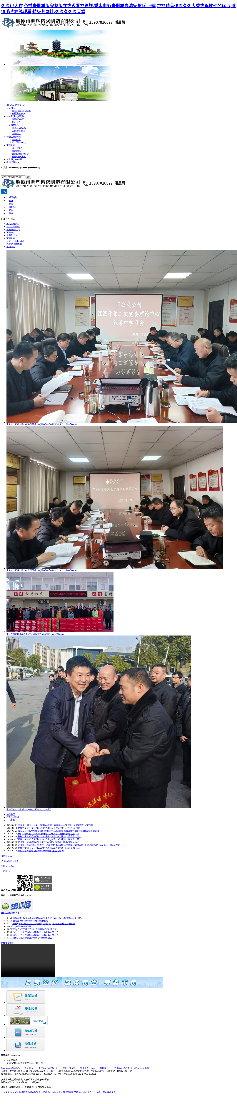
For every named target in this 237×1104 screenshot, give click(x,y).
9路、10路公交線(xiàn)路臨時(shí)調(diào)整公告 (36, 932)
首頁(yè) (13, 197)
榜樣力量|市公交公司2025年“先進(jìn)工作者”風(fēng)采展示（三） (49, 848)
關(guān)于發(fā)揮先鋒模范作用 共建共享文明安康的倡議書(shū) (48, 833)
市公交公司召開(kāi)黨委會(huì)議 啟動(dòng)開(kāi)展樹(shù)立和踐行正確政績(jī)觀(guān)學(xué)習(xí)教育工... (70, 845)
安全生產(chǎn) (13, 137)
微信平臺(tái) (12, 162)
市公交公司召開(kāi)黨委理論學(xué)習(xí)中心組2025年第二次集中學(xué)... (42, 424)
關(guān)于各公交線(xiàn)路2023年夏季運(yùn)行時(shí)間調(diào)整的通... (47, 918)
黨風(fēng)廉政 (19, 156)
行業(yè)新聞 (18, 119)
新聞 (11, 204)
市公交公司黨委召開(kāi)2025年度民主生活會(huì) (41, 851)
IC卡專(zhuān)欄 (14, 159)
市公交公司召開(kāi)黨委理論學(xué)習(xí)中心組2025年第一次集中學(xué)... (42, 570)
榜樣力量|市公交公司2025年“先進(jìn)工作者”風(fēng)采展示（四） (49, 839)
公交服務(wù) (12, 125)
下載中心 (16, 133)
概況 (11, 200)
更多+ (18, 913)
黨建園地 (10, 145)
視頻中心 (10, 246)
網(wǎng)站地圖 (141, 1068)
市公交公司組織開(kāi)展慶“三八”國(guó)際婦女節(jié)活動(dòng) (48, 842)
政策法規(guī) (18, 113)
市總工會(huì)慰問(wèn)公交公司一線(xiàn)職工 (28, 809)
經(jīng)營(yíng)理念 (21, 110)
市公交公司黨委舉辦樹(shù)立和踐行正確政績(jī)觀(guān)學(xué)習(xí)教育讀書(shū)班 (58, 831)
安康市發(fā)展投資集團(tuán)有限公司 (24, 1063)
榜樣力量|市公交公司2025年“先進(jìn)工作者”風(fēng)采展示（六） (49, 828)
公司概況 (29, 1068)
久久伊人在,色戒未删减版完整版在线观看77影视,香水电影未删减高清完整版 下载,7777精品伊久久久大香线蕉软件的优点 (58, 1092)
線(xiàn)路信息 (19, 128)
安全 (11, 210)
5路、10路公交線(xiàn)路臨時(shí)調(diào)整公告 (36, 935)
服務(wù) (13, 207)
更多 (11, 213)
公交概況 (10, 108)
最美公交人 (17, 148)
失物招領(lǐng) (18, 131)
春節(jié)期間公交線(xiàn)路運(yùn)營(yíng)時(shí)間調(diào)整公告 (44, 923)
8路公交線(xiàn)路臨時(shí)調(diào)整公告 (32, 938)
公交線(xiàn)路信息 (22, 926)
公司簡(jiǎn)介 (8, 856)
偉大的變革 (11, 1060)
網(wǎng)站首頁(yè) (15, 105)
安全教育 (16, 139)
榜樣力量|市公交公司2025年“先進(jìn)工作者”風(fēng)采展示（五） (49, 836)
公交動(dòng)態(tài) (15, 116)
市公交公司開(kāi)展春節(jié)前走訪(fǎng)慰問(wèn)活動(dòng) (35, 634)
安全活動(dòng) (19, 142)
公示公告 (16, 122)
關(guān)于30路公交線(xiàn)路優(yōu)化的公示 (35, 929)
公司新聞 (10, 814)
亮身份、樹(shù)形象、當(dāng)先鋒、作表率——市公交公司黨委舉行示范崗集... (56, 825)
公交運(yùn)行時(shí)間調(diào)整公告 (30, 921)
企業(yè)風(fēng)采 (20, 154)
